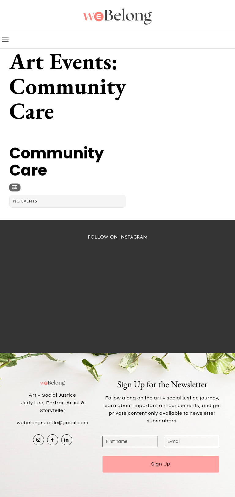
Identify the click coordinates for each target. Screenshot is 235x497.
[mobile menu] (5, 40)
